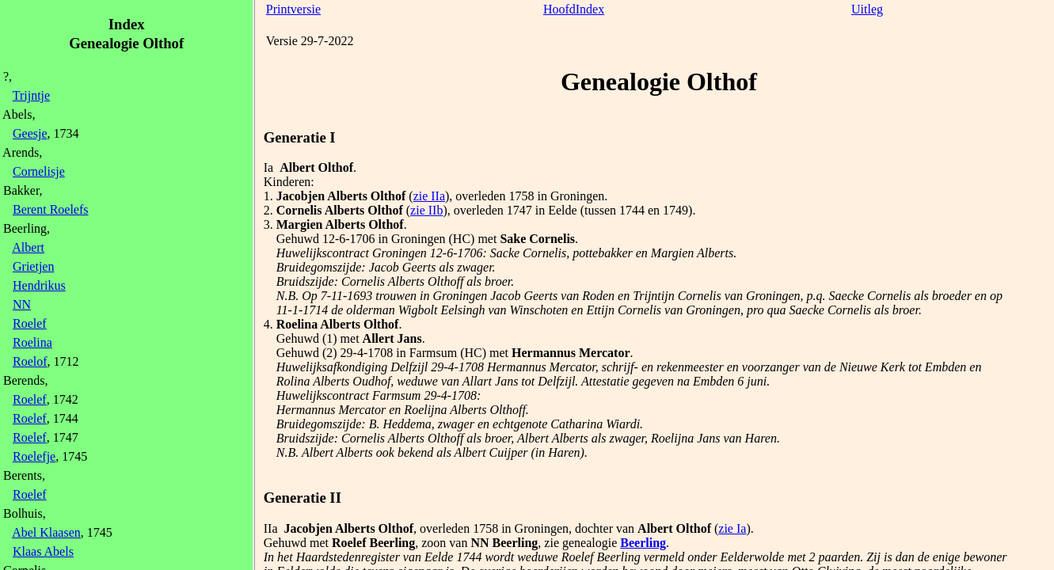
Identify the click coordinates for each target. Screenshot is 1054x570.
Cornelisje (39, 171)
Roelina (32, 342)
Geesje (30, 133)
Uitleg (867, 9)
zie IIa (429, 196)
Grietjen (33, 266)
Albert (28, 247)
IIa (271, 528)
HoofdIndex (573, 9)
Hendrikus (39, 285)
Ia (268, 167)
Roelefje (34, 456)
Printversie (293, 9)
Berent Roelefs (51, 209)
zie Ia (732, 528)
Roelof (30, 361)
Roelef (30, 323)
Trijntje (31, 95)
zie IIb (426, 210)
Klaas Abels (43, 551)
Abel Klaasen (46, 532)
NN (22, 304)
